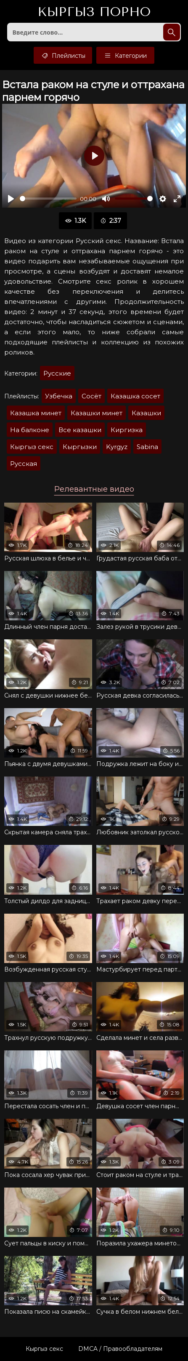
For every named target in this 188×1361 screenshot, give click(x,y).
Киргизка (127, 430)
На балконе (29, 430)
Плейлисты (62, 55)
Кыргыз (94, 12)
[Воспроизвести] (11, 199)
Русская (23, 464)
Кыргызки (80, 447)
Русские (57, 373)
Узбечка (58, 396)
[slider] (48, 199)
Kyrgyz (116, 447)
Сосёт (91, 396)
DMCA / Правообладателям (120, 1349)
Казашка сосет (135, 396)
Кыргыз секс (31, 447)
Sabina (147, 447)
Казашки (146, 413)
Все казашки (79, 430)
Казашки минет (96, 413)
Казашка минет (35, 413)
